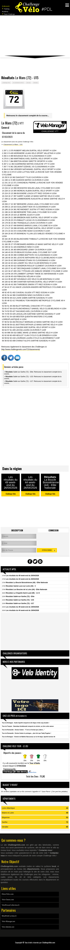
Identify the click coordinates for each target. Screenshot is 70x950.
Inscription (17, 530)
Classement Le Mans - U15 (13, 144)
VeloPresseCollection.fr (11, 905)
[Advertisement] (35, 35)
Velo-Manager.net (8, 921)
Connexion (53, 530)
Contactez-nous (45, 850)
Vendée (5, 827)
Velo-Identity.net (8, 927)
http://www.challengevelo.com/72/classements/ (20, 349)
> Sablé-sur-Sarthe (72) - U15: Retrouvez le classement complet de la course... (32, 378)
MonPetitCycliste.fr (9, 916)
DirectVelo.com (7, 894)
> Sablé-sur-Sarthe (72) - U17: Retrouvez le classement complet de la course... (32, 382)
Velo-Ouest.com (8, 900)
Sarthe (4, 822)
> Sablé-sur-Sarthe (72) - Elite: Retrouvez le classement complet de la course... (33, 373)
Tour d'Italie (35, 763)
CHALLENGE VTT (50, 131)
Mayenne (6, 817)
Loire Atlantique (8, 808)
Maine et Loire (8, 813)
